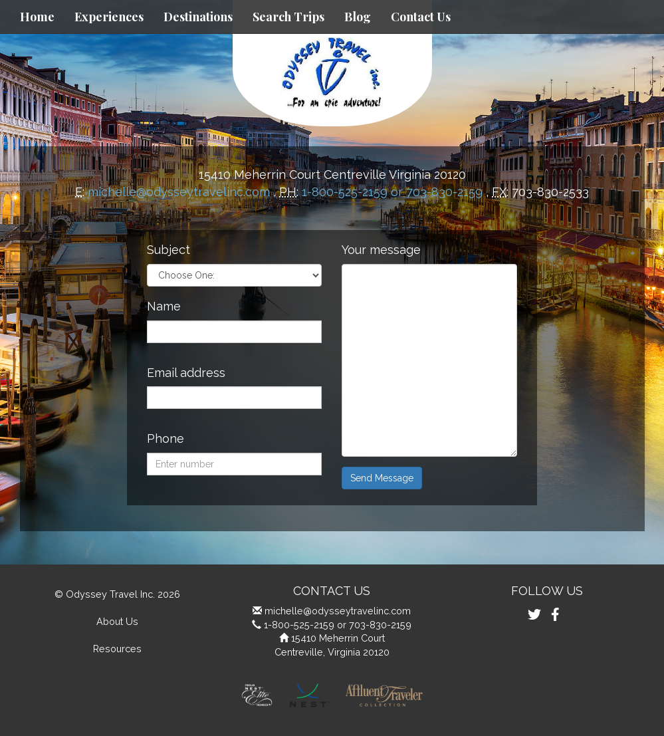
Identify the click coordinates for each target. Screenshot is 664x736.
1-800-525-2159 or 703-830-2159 (392, 192)
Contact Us (421, 17)
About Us (117, 621)
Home (37, 17)
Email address (186, 373)
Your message (381, 250)
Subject (168, 250)
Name (164, 306)
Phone (165, 438)
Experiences (109, 17)
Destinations (198, 17)
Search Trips (288, 17)
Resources (117, 648)
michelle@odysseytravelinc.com (179, 192)
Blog (357, 17)
